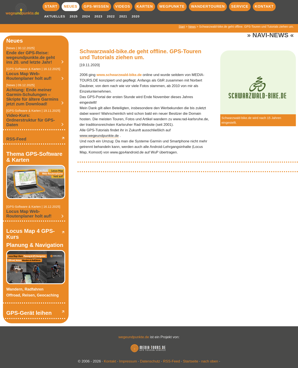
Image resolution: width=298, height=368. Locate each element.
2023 (98, 16)
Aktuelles (54, 16)
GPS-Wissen (96, 6)
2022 (111, 16)
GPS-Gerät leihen (29, 313)
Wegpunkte (172, 6)
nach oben (209, 361)
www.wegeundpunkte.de (99, 136)
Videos (122, 6)
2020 (136, 16)
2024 (86, 16)
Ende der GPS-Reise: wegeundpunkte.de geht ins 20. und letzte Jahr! (30, 57)
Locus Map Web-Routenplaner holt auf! (28, 76)
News (192, 26)
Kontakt (264, 6)
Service (239, 6)
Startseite (190, 361)
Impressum (128, 361)
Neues (70, 6)
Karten (145, 6)
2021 (123, 16)
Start (51, 6)
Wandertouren (208, 6)
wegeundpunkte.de (134, 337)
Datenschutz (150, 361)
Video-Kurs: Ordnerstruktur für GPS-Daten (30, 120)
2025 (74, 16)
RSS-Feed (16, 139)
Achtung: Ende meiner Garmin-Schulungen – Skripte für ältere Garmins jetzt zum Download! (32, 96)
